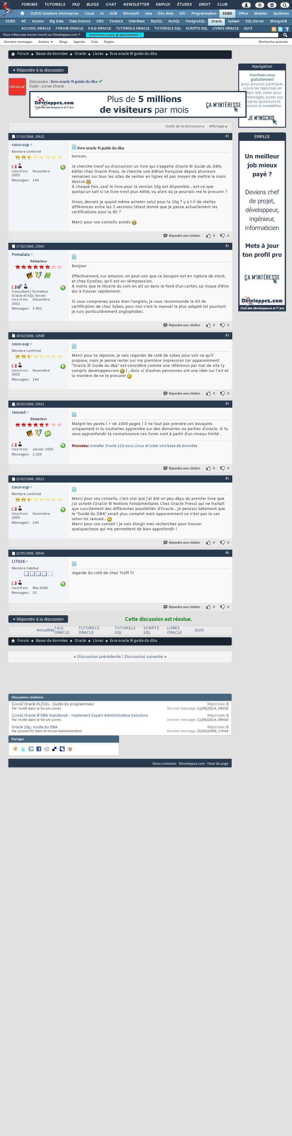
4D (23, 21)
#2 (227, 246)
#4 (227, 403)
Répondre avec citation (182, 236)
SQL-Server (254, 21)
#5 (227, 478)
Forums (29, 4)
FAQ (75, 4)
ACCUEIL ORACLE (36, 29)
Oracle (216, 21)
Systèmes (281, 14)
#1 (227, 136)
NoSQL (174, 21)
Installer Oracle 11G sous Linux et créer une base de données (143, 446)
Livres (98, 54)
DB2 (100, 21)
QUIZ (248, 29)
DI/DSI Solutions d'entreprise (54, 14)
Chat (110, 4)
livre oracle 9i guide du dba (74, 81)
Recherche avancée (273, 42)
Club (221, 4)
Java (148, 14)
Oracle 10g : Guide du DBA (35, 727)
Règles (109, 42)
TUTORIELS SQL (167, 29)
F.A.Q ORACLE (99, 29)
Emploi (162, 4)
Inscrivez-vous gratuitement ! (115, 35)
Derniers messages (18, 42)
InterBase (137, 21)
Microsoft (131, 14)
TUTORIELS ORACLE (133, 29)
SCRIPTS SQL (197, 29)
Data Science (79, 21)
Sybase (233, 21)
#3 (227, 335)
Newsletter (135, 4)
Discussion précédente (99, 656)
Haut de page (218, 763)
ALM (113, 14)
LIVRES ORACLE (225, 29)
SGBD (227, 14)
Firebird (116, 21)
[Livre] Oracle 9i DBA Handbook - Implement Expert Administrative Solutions (80, 715)
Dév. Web (165, 14)
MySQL (156, 21)
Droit (204, 4)
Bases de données (52, 54)
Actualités (45, 630)
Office (243, 14)
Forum (23, 54)
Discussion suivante (144, 656)
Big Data (56, 21)
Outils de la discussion (183, 126)
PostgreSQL (195, 21)
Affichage (217, 126)
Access (38, 21)
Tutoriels (54, 4)
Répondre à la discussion (38, 69)
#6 (227, 553)
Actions (44, 42)
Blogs (92, 4)
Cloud (89, 14)
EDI (182, 14)
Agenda (79, 42)
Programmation (203, 14)
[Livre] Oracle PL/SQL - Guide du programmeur (53, 704)
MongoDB (278, 21)
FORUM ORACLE (69, 29)
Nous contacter (164, 763)
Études (184, 4)
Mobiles (260, 14)
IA (102, 14)
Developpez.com (192, 763)
